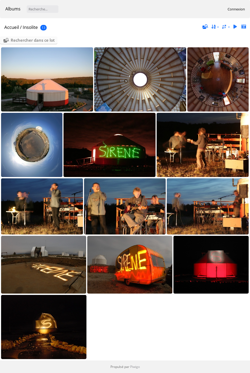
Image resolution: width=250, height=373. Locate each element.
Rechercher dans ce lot (33, 40)
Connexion (236, 9)
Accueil (11, 27)
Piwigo (135, 366)
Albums (13, 9)
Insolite (30, 27)
